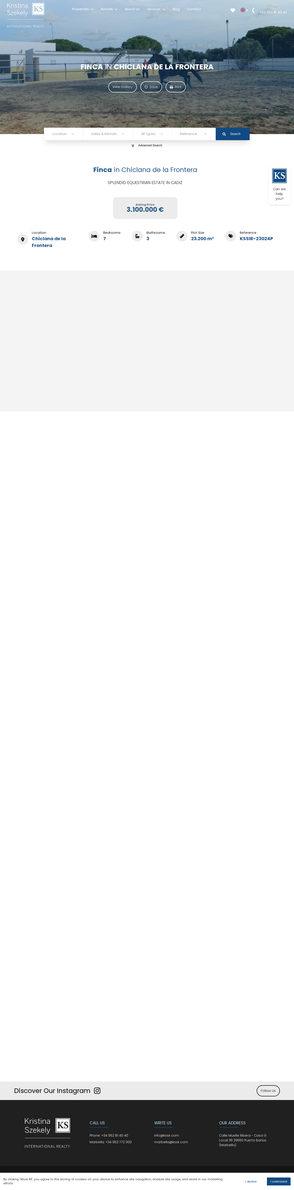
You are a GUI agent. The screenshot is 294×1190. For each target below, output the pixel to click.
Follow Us (268, 1090)
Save (151, 87)
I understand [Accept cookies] (278, 1181)
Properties (83, 9)
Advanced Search (147, 145)
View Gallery (122, 87)
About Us (132, 9)
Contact (194, 9)
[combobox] (52, 134)
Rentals (109, 9)
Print (176, 87)
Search (232, 134)
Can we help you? (279, 185)
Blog (176, 9)
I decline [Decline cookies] (251, 1181)
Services (156, 9)
